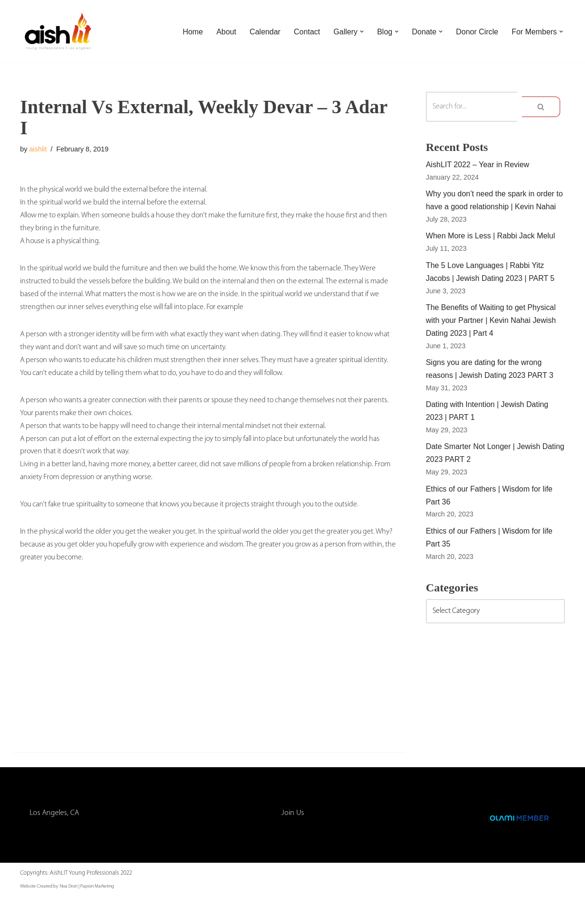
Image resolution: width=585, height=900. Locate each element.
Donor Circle (476, 32)
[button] (361, 31)
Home (191, 32)
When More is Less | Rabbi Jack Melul (491, 237)
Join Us (293, 817)
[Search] (471, 107)
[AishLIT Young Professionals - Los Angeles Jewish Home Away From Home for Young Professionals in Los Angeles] (58, 31)
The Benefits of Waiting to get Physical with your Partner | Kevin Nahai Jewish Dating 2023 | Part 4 (491, 322)
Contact (306, 32)
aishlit (38, 149)
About (225, 32)
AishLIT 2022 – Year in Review (478, 165)
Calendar (264, 32)
